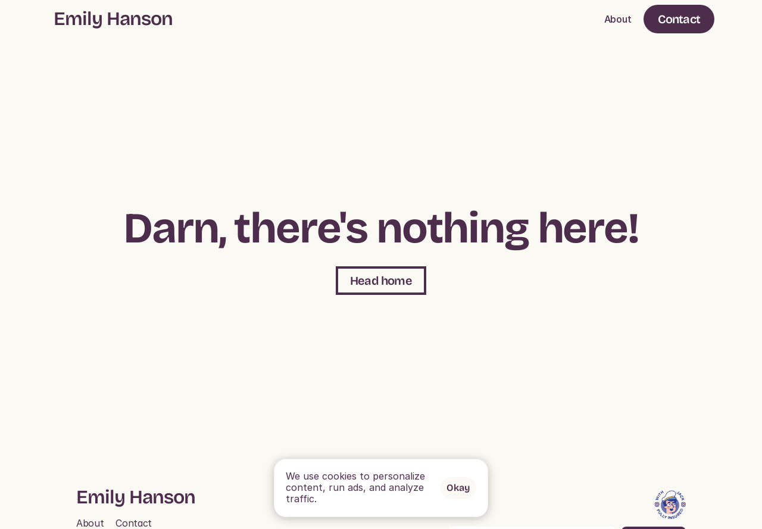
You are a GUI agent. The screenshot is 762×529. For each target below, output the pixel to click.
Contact (133, 523)
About (618, 19)
